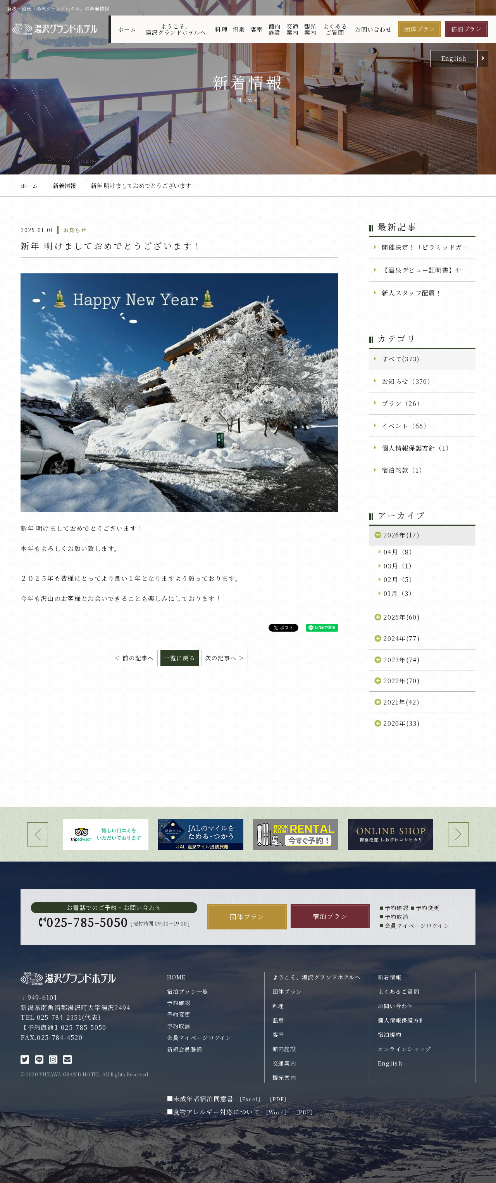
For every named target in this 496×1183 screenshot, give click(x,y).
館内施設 (275, 29)
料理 (221, 29)
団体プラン (419, 29)
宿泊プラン (466, 29)
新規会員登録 (185, 1049)
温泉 (239, 29)
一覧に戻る (179, 658)
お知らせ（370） (408, 381)
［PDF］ (278, 1099)
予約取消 (179, 1026)
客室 (257, 29)
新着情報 (389, 977)
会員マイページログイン (199, 1037)
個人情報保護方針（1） (417, 447)
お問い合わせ (373, 29)
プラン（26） (402, 403)
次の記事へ (220, 658)
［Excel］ (250, 1099)
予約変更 (179, 1014)
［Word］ (276, 1112)
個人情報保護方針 (401, 1020)
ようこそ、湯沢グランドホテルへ (175, 29)
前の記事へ (138, 658)
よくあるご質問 (335, 29)
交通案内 (292, 29)
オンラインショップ (404, 1049)
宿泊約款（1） (403, 470)
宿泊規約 (389, 1034)
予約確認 (179, 1003)
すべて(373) (401, 358)
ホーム (127, 29)
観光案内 (310, 29)
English (454, 58)
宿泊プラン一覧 (187, 991)
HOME (176, 977)
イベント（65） (406, 425)
